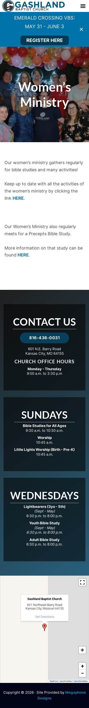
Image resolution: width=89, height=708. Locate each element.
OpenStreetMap (81, 681)
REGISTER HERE (44, 40)
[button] (44, 627)
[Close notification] (81, 29)
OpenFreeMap (66, 681)
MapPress (54, 681)
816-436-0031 (44, 337)
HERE (18, 198)
